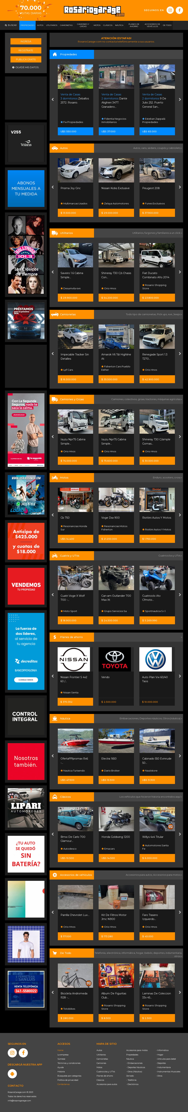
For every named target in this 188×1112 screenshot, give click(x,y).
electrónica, (114, 952)
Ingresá (26, 41)
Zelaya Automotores (115, 203)
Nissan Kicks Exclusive (115, 188)
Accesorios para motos (166, 874)
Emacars (108, 848)
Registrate (26, 50)
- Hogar (159, 1054)
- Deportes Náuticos (135, 1067)
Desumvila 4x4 (71, 288)
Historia (61, 1071)
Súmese (61, 1059)
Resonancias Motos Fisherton (114, 528)
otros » (178, 956)
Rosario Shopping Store (154, 287)
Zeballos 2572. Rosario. (75, 98)
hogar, (140, 952)
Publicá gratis (26, 59)
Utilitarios (101, 1054)
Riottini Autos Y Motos (156, 517)
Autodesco (69, 848)
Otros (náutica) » (172, 718)
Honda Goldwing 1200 (116, 837)
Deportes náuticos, (151, 718)
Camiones (101, 1063)
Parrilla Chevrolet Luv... (75, 915)
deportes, (159, 952)
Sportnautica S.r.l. (154, 611)
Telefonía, (101, 952)
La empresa (62, 1054)
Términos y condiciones (68, 1063)
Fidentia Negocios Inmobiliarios (114, 120)
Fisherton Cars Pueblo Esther (115, 368)
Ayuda (60, 1067)
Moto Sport (69, 611)
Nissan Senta (69, 692)
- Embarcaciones (134, 1063)
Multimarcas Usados (74, 203)
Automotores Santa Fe (155, 847)
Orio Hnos (108, 288)
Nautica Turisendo (73, 770)
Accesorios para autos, (139, 874)
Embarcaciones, (130, 718)
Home (60, 1050)
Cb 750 (65, 517)
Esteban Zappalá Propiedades (153, 120)
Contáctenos (63, 1084)
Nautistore (150, 770)
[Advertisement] (26, 97)
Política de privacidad (67, 1080)
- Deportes (161, 1063)
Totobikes (68, 1008)
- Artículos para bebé (166, 1059)
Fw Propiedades (72, 122)
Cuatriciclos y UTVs (106, 1071)
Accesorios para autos (107, 1084)
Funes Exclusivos (153, 203)
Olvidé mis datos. (25, 67)
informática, (129, 952)
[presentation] (53, 100)
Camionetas (102, 1059)
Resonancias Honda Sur (74, 528)
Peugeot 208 (151, 188)
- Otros (159, 1076)
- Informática (162, 1050)
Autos (99, 1050)
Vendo (105, 677)
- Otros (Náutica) (134, 1071)
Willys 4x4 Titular (152, 837)
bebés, (148, 952)
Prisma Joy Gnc (71, 188)
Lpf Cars (67, 369)
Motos (99, 1067)
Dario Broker (110, 770)
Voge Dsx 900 (110, 517)
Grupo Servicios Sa (114, 611)
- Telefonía (131, 1080)
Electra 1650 (109, 758)
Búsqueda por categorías (69, 1076)
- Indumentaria (163, 1067)
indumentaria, (174, 952)
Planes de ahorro (105, 1076)
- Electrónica (132, 1084)
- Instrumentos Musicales (168, 1071)
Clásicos (100, 1080)
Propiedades (132, 1054)
